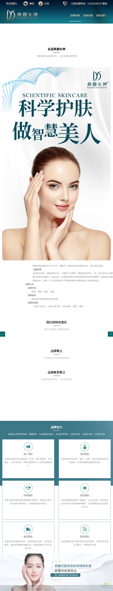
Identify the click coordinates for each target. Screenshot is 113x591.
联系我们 (101, 15)
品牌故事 (75, 15)
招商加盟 (88, 15)
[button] (110, 334)
